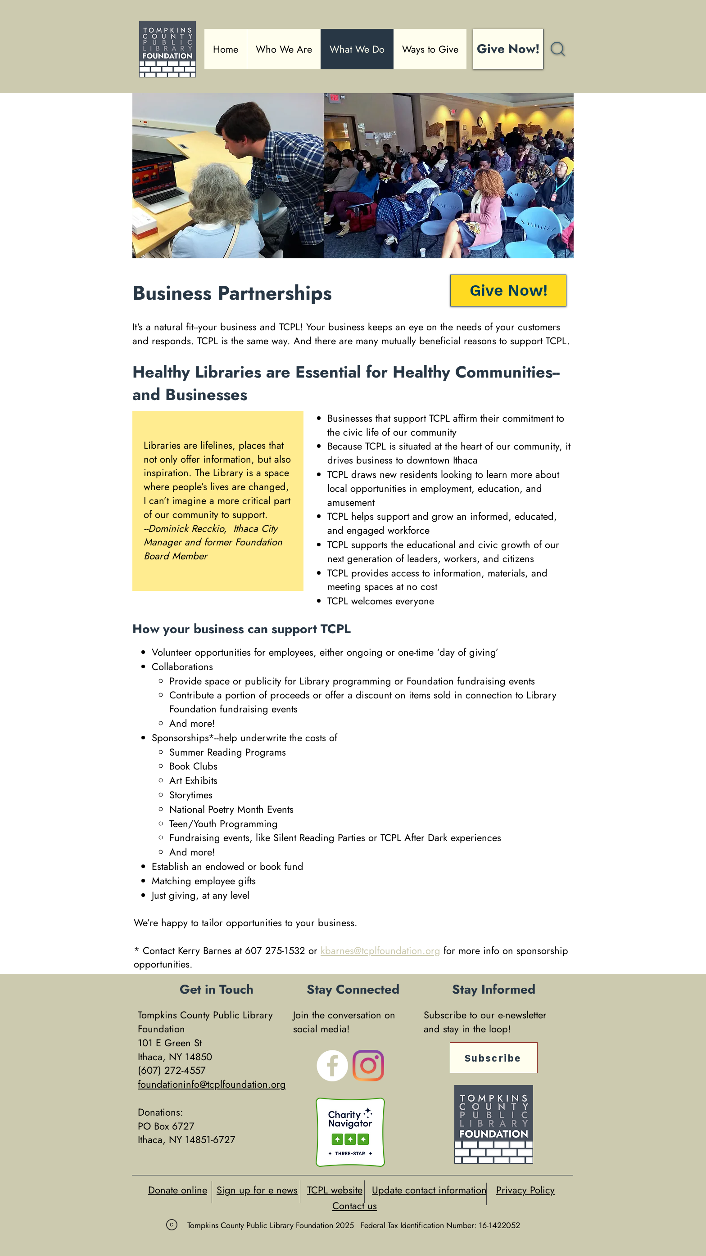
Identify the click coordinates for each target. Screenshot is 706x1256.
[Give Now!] (508, 49)
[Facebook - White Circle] (332, 1065)
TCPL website (334, 1190)
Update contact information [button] (429, 1190)
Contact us (354, 1205)
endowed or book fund (254, 866)
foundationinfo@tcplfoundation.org (212, 1084)
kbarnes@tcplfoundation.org (380, 950)
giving (182, 895)
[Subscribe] (494, 1057)
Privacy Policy (525, 1190)
